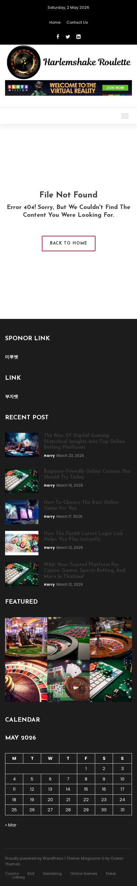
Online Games (84, 873)
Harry (49, 455)
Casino (12, 873)
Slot (30, 873)
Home (54, 22)
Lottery (18, 877)
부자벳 (11, 396)
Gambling (52, 873)
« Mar (11, 825)
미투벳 (11, 357)
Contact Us (77, 22)
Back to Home (68, 243)
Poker (111, 873)
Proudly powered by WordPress (34, 858)
